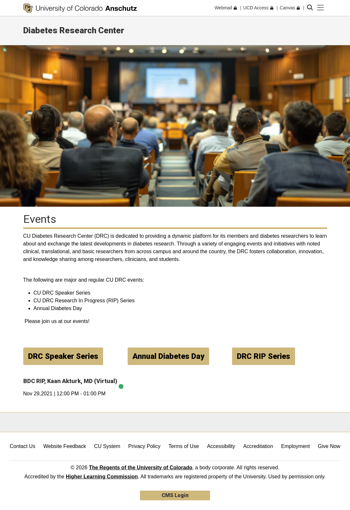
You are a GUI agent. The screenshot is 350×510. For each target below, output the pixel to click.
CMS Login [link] (175, 495)
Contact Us (22, 446)
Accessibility (221, 446)
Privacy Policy (144, 446)
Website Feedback (64, 446)
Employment (295, 446)
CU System (107, 446)
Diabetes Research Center (73, 30)
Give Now (329, 446)
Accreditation (258, 446)
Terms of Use (183, 446)
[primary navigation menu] (320, 7)
